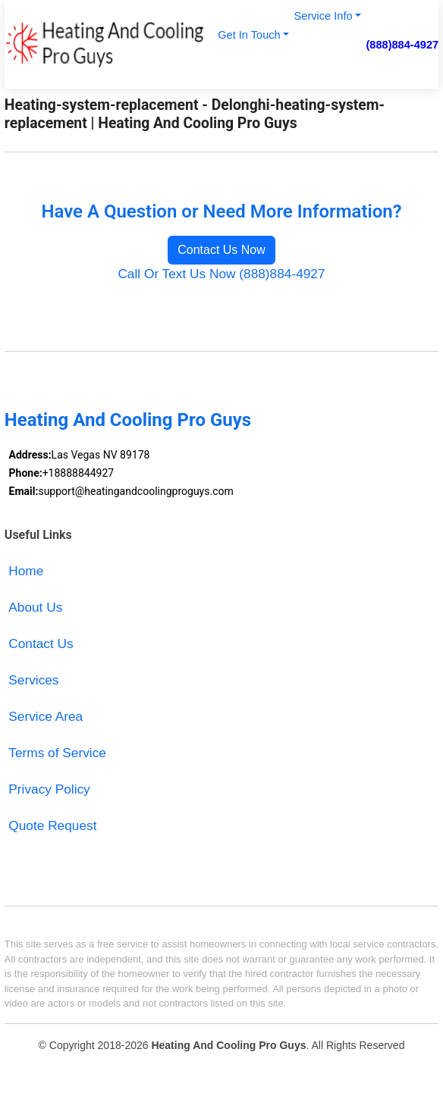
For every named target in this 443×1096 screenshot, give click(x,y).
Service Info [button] (323, 16)
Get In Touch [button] (249, 35)
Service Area (45, 716)
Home (25, 570)
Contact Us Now (221, 249)
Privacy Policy (49, 789)
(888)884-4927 (402, 45)
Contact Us (40, 643)
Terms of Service (57, 752)
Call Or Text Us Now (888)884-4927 (221, 273)
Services (33, 679)
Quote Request (52, 825)
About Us (35, 607)
